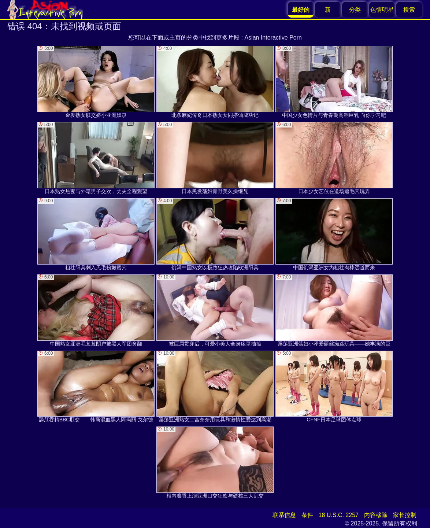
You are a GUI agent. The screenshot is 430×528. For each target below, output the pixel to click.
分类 (355, 10)
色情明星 (382, 10)
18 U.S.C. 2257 (339, 515)
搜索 (409, 10)
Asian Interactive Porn (273, 37)
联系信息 (284, 515)
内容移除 (376, 515)
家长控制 (404, 515)
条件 (307, 515)
